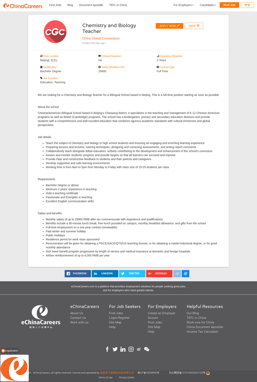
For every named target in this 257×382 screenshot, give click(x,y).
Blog (70, 5)
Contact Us (78, 318)
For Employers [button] (183, 5)
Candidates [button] (208, 5)
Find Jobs (55, 5)
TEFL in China (118, 5)
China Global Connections (101, 38)
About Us (76, 313)
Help (112, 327)
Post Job (229, 5)
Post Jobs (155, 322)
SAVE (194, 25)
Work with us (79, 322)
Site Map (115, 322)
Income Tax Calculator (202, 331)
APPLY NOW (170, 25)
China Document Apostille (205, 327)
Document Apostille (91, 5)
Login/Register (119, 318)
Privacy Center (126, 377)
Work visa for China (200, 322)
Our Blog (193, 313)
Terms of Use (105, 377)
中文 (247, 5)
